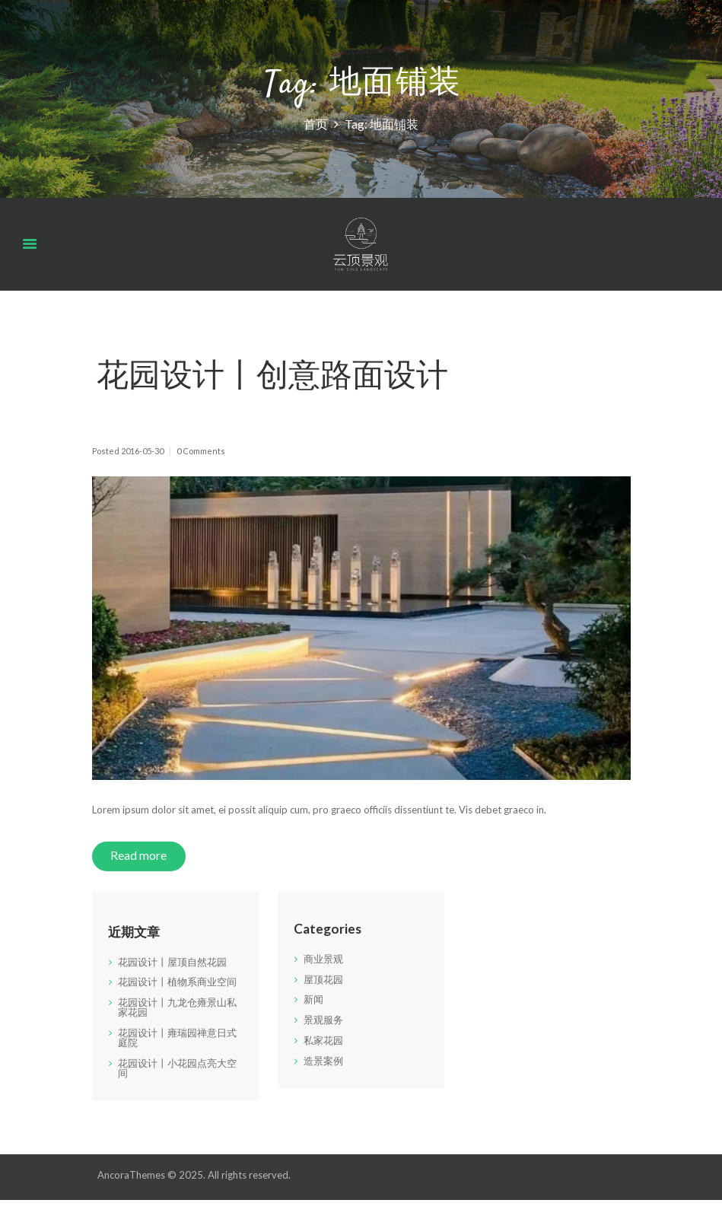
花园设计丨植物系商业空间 (177, 982)
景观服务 (323, 1020)
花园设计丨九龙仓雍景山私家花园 (177, 1007)
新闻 (313, 999)
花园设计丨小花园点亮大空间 (177, 1068)
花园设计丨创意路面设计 (272, 378)
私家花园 (323, 1040)
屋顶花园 (323, 979)
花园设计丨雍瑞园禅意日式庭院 (177, 1037)
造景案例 (323, 1061)
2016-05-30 (142, 451)
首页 (316, 123)
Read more (138, 855)
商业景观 (323, 959)
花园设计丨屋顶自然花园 (172, 962)
